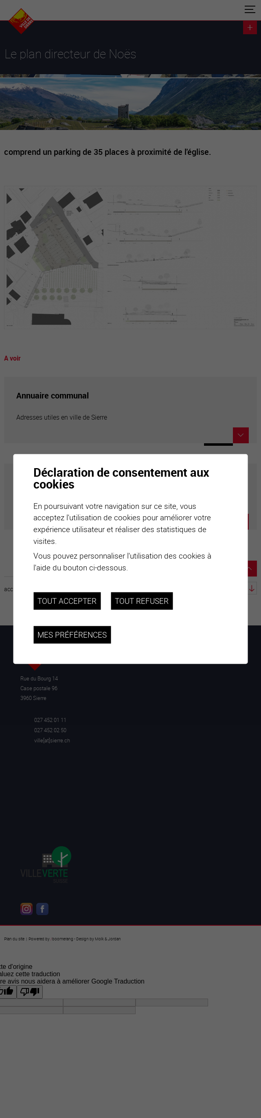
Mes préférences (72, 634)
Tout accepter (67, 601)
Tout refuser (142, 601)
